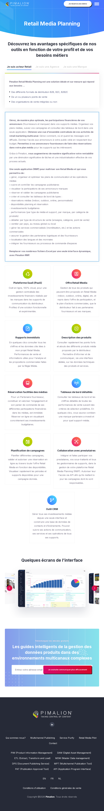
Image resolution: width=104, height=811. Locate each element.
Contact (53, 743)
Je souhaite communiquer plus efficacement (67, 669)
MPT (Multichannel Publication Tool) (73, 763)
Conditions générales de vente (65, 788)
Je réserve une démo (78, 4)
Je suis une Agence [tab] (47, 66)
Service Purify (67, 737)
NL (59, 778)
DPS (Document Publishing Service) (30, 763)
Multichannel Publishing (42, 737)
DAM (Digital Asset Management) (74, 752)
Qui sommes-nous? (16, 737)
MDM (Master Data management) (72, 758)
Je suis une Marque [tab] (75, 66)
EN (44, 778)
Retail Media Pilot (87, 737)
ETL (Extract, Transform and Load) (32, 758)
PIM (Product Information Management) (31, 752)
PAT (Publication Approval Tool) (32, 769)
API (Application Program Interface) (72, 769)
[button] (89, 588)
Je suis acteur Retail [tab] (19, 66)
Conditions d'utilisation (34, 788)
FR (52, 778)
